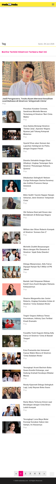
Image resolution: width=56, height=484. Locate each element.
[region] (28, 23)
